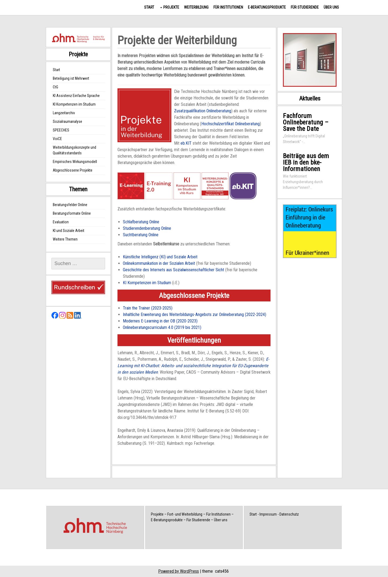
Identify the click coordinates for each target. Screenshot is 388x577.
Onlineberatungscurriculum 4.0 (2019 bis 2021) (162, 327)
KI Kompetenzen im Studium (147, 282)
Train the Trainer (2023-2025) (147, 308)
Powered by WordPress (178, 571)
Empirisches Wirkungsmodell (75, 161)
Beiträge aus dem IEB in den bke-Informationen (306, 162)
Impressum (268, 514)
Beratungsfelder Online (70, 205)
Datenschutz (289, 514)
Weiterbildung (196, 7)
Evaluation (61, 222)
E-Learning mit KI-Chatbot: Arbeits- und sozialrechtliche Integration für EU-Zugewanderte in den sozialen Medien (193, 366)
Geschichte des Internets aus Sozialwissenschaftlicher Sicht (173, 269)
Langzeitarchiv (64, 113)
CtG (55, 87)
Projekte (171, 7)
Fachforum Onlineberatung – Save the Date (305, 122)
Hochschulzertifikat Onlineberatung (230, 123)
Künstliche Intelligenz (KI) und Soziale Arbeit (160, 256)
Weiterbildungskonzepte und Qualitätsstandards (74, 150)
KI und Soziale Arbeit (68, 230)
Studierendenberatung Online (147, 228)
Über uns (331, 7)
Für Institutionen (228, 7)
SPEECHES (61, 130)
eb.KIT (186, 143)
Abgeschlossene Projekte (72, 170)
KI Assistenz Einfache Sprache (76, 95)
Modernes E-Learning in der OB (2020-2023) (160, 321)
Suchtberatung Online (140, 234)
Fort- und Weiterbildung (184, 514)
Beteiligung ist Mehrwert (71, 78)
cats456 (222, 571)
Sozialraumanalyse (67, 121)
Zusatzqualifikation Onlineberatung (202, 110)
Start (149, 7)
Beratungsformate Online (72, 213)
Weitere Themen (65, 239)
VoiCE (57, 139)
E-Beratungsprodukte (267, 7)
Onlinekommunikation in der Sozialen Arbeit (159, 263)
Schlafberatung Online (141, 221)
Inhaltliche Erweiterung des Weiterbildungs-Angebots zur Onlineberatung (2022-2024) (194, 314)
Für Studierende (305, 7)
